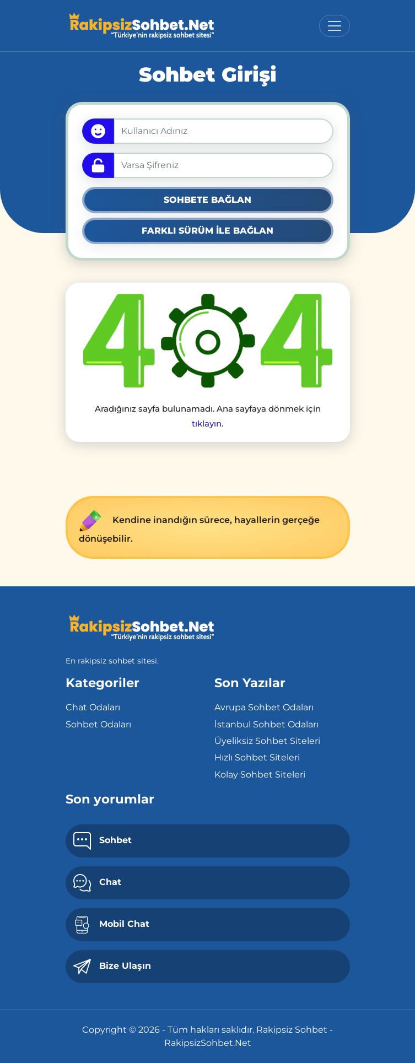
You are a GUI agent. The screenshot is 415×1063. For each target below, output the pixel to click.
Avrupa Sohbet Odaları (264, 707)
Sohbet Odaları (98, 724)
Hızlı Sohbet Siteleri (257, 757)
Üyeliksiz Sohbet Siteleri (267, 741)
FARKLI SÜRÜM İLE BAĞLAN (207, 230)
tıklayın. (207, 423)
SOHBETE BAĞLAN (207, 200)
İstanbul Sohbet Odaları (266, 724)
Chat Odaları (93, 707)
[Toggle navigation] (334, 26)
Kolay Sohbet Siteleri (259, 774)
